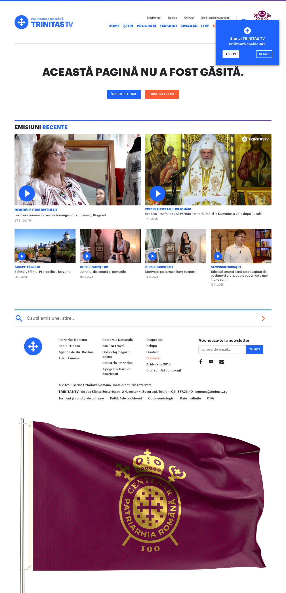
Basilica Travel (113, 345)
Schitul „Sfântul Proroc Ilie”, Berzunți (43, 271)
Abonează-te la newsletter (224, 340)
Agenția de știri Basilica (76, 352)
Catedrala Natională (117, 339)
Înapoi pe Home (124, 94)
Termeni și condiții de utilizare (81, 398)
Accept (231, 54)
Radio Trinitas (69, 345)
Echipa (172, 17)
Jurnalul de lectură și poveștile (103, 271)
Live (205, 26)
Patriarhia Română (73, 339)
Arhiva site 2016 (158, 364)
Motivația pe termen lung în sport (170, 271)
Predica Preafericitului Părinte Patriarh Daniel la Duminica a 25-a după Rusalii (203, 213)
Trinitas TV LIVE (162, 94)
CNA (210, 398)
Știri (128, 26)
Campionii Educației (226, 267)
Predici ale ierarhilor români (168, 209)
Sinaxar (189, 26)
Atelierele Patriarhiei (117, 362)
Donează (153, 358)
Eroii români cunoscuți (215, 17)
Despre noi (154, 17)
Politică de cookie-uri (126, 398)
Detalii (264, 54)
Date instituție (190, 398)
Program (146, 26)
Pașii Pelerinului (27, 267)
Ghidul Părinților (94, 267)
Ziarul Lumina (69, 358)
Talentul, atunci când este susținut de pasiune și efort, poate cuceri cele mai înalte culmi (239, 275)
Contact (189, 17)
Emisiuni (168, 26)
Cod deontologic (161, 398)
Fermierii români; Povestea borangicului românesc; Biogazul (60, 215)
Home (114, 26)
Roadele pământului (36, 210)
